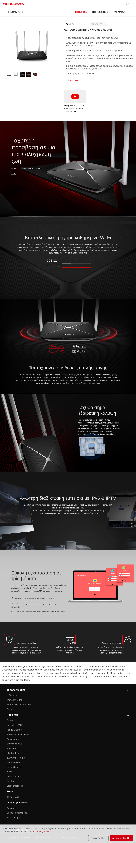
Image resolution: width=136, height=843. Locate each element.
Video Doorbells (15, 785)
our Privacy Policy (40, 831)
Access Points (14, 776)
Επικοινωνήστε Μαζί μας (19, 704)
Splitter (10, 781)
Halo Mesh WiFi (14, 725)
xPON (9, 771)
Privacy (10, 709)
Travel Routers (14, 748)
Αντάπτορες (13, 739)
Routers (12, 11)
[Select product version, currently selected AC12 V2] (75, 24)
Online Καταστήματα (17, 812)
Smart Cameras (14, 767)
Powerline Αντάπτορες (18, 734)
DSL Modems (13, 753)
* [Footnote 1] (2, 666)
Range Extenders (15, 729)
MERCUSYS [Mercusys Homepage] (13, 4)
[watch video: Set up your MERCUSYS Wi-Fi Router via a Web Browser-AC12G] (75, 96)
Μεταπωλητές (14, 817)
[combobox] (75, 24)
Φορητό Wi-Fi (13, 762)
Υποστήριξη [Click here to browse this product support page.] (119, 11)
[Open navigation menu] (132, 4)
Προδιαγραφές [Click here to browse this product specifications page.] (100, 11)
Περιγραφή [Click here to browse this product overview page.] (81, 11)
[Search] (127, 4)
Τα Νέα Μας (13, 796)
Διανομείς (12, 808)
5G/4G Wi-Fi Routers (17, 757)
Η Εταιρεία (12, 695)
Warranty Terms (14, 699)
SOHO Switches (14, 743)
